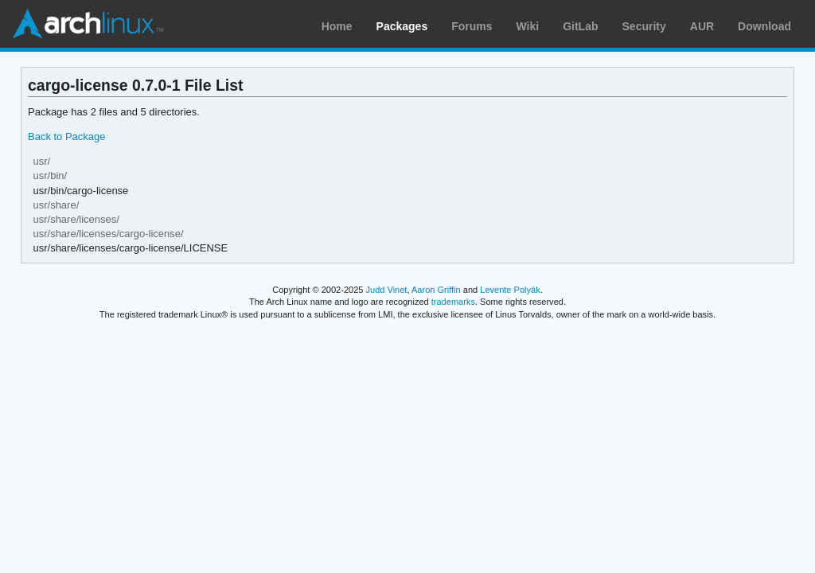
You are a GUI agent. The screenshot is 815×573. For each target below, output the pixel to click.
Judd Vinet (387, 289)
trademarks (453, 301)
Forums (471, 26)
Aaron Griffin (436, 289)
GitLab (580, 26)
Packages (402, 26)
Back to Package (66, 136)
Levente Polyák (510, 289)
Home (337, 26)
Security (644, 26)
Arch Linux (87, 24)
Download (764, 26)
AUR (702, 26)
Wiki (528, 26)
